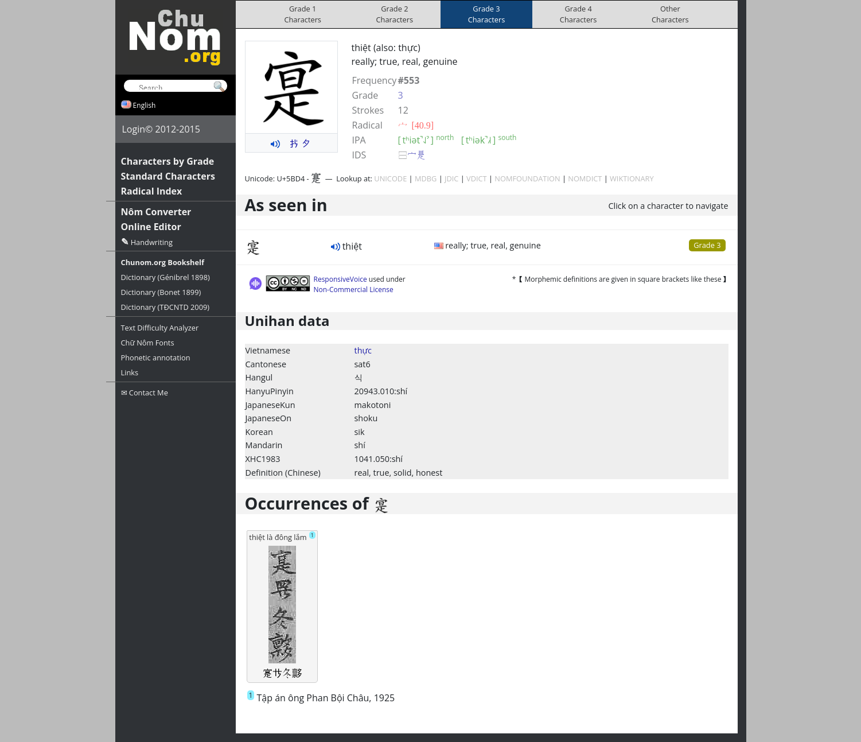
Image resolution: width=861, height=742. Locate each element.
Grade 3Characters (486, 14)
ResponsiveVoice (340, 279)
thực (363, 350)
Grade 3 (707, 245)
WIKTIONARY (632, 178)
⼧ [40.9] (416, 125)
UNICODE (390, 178)
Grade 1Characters (302, 14)
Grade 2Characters (395, 14)
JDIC (451, 178)
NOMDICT (585, 178)
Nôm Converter (156, 211)
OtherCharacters (670, 14)
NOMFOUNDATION (527, 178)
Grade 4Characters (578, 14)
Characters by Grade (168, 161)
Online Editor (151, 226)
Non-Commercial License (354, 289)
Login (134, 129)
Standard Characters (168, 176)
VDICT (476, 178)
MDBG (426, 178)
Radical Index (151, 191)
